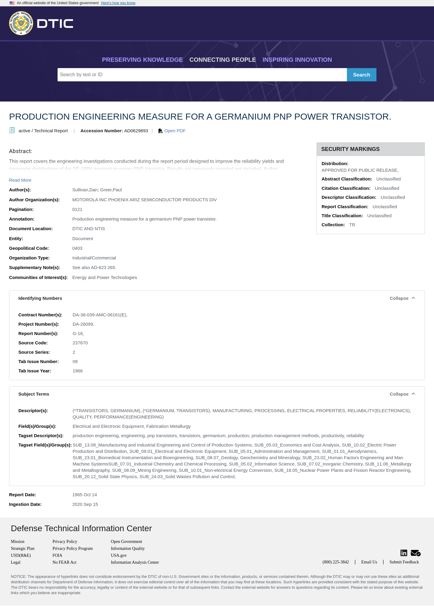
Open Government (126, 541)
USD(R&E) (21, 555)
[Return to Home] (43, 22)
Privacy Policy (64, 541)
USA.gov (119, 555)
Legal (15, 562)
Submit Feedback (404, 562)
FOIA (57, 555)
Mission (17, 541)
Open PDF (172, 130)
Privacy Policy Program (72, 548)
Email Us (369, 562)
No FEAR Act (64, 562)
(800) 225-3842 (335, 562)
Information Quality (128, 548)
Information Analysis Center (135, 562)
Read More (20, 180)
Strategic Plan (22, 548)
